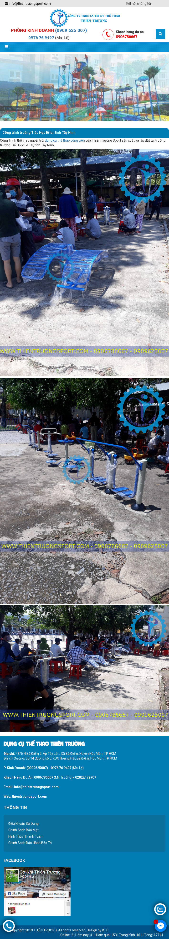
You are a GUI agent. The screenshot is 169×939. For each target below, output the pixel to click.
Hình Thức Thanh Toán (25, 836)
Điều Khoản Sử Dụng (23, 823)
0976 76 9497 (41, 37)
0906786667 (43, 777)
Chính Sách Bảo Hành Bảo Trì (30, 843)
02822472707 (85, 777)
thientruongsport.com (29, 796)
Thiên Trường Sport (18, 108)
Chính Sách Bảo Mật (23, 830)
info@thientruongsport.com (28, 3)
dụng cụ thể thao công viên (65, 140)
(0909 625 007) (71, 30)
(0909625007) (37, 768)
